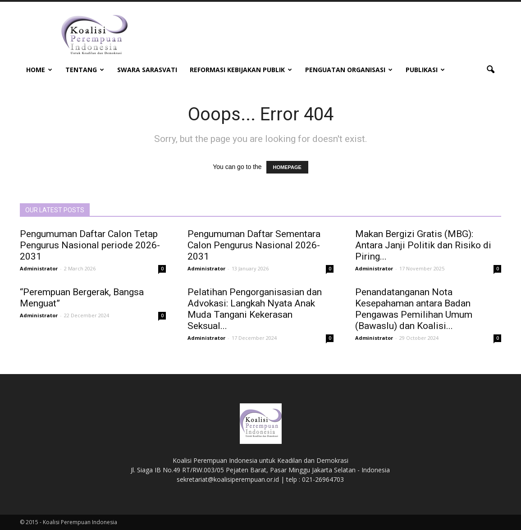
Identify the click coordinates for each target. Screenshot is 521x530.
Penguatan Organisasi (349, 69)
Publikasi (425, 69)
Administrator (39, 268)
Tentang (84, 69)
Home (39, 69)
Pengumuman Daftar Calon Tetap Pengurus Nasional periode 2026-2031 (90, 245)
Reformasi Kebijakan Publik (241, 69)
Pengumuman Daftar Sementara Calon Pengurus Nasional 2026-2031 (253, 245)
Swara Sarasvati (147, 69)
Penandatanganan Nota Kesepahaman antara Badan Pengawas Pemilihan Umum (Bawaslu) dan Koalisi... (413, 309)
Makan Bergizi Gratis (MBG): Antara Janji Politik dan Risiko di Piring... (423, 245)
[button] (490, 70)
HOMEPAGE (287, 167)
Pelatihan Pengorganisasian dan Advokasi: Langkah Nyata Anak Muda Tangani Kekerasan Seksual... (254, 309)
